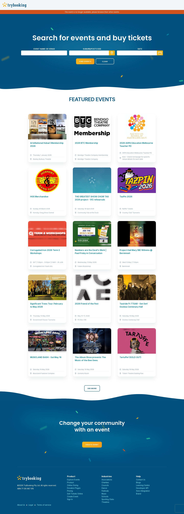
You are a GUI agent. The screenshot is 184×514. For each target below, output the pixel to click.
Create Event (92, 444)
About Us (21, 505)
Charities (105, 482)
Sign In (70, 499)
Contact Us (140, 480)
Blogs (138, 482)
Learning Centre (143, 485)
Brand (138, 494)
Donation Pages (73, 488)
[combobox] (92, 53)
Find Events (82, 61)
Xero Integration (143, 491)
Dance (104, 488)
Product (70, 482)
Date (140, 49)
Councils (105, 485)
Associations (107, 480)
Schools (105, 496)
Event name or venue (44, 49)
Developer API (142, 488)
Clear (102, 61)
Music (104, 494)
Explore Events (73, 480)
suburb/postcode (92, 49)
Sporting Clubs (108, 499)
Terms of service (44, 505)
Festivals (105, 491)
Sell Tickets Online (75, 494)
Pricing (70, 491)
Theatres (105, 502)
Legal (30, 505)
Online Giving (72, 485)
